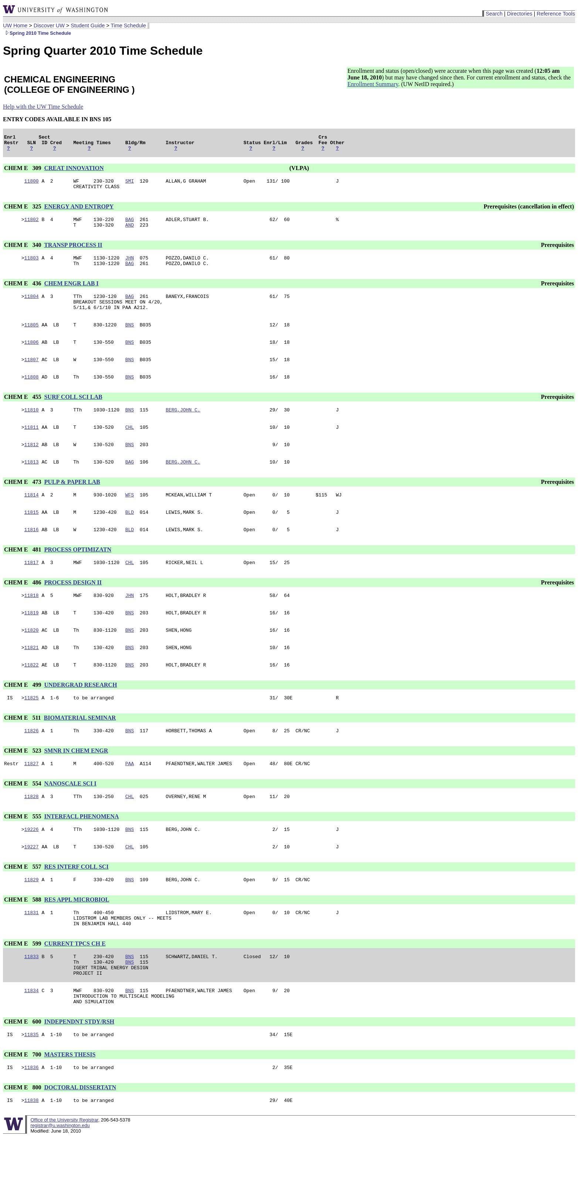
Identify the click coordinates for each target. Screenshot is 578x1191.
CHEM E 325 (23, 212)
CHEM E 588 (23, 939)
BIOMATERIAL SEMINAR (80, 751)
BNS (129, 339)
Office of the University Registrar (64, 1174)
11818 (31, 623)
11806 (31, 357)
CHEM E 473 (23, 504)
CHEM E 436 (23, 293)
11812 (31, 465)
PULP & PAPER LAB (72, 504)
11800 (31, 185)
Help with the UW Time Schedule (43, 107)
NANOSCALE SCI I (70, 819)
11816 (31, 555)
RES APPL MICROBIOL (76, 939)
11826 (31, 764)
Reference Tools (556, 14)
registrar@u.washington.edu (59, 1179)
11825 (31, 730)
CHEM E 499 (23, 717)
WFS (129, 518)
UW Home (15, 25)
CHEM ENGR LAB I (71, 293)
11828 (31, 832)
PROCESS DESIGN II (73, 609)
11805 (31, 339)
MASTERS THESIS (69, 1106)
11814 (31, 518)
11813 (31, 484)
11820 (31, 659)
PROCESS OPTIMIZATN (77, 575)
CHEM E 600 (23, 1072)
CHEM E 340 (23, 253)
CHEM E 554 (23, 819)
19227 (31, 885)
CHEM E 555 (23, 853)
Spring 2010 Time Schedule (37, 33)
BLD (129, 536)
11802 (31, 226)
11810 (31, 428)
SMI (129, 185)
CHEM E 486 (23, 609)
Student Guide (88, 25)
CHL (129, 447)
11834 (31, 1039)
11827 (31, 798)
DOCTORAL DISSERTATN (80, 1140)
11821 (31, 678)
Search (494, 14)
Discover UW (49, 25)
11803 (31, 266)
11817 (31, 589)
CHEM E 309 (23, 171)
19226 (31, 866)
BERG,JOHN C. (183, 428)
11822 (31, 696)
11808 (31, 394)
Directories (520, 14)
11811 (31, 447)
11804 (31, 307)
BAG (129, 226)
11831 (31, 953)
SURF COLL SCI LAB (73, 414)
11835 (31, 1086)
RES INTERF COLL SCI (76, 905)
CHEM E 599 (23, 987)
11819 (31, 641)
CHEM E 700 (23, 1106)
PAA (129, 798)
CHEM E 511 (23, 751)
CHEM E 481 (23, 575)
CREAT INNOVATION (74, 171)
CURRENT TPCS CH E (74, 987)
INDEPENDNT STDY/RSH (79, 1072)
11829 (31, 919)
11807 (31, 376)
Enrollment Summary (373, 84)
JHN (129, 266)
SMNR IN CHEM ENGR (76, 785)
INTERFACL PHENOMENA (81, 853)
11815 (31, 536)
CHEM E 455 (23, 414)
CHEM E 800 (23, 1140)
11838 (31, 1154)
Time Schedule (128, 25)
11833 (31, 1000)
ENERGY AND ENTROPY (79, 212)
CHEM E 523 (23, 785)
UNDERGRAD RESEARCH (80, 717)
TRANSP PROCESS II (73, 253)
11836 (31, 1120)
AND (129, 232)
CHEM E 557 (23, 905)
